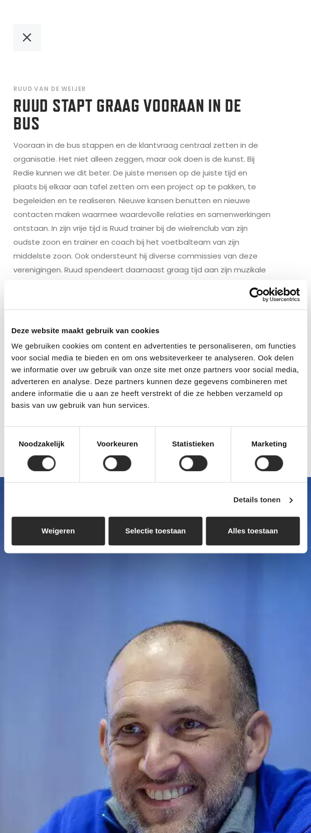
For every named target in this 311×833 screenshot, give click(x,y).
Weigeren (58, 530)
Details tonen (256, 499)
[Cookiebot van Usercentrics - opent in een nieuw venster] (256, 294)
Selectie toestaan (155, 530)
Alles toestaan (252, 530)
